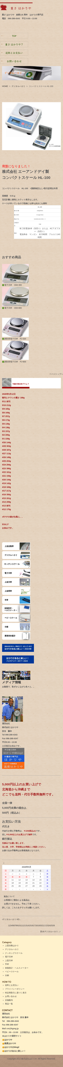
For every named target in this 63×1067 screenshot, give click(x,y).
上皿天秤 (9, 960)
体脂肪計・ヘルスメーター (16, 968)
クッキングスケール (14, 953)
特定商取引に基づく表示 (15, 993)
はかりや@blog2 (10, 1047)
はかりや (7, 1040)
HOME (5, 86)
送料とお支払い (12, 985)
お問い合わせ (11, 996)
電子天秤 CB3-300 (12, 285)
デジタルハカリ (18, 86)
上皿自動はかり (12, 945)
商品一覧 (9, 1004)
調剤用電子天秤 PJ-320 (14, 339)
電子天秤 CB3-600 (12, 308)
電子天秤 (9, 957)
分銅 (7, 975)
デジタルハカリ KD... (11, 919)
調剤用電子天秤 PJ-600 (14, 362)
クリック (23, 907)
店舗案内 (9, 1000)
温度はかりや (9, 1043)
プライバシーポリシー (14, 989)
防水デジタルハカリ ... (50, 931)
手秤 (7, 964)
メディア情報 (13, 682)
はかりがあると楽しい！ (14, 1051)
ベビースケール (12, 971)
